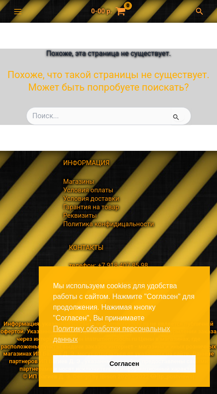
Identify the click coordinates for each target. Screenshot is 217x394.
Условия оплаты (88, 190)
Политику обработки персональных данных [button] (111, 334)
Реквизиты (80, 216)
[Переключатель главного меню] (18, 11)
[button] (202, 11)
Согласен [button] (124, 363)
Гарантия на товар (91, 207)
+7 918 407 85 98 (123, 265)
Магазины (78, 182)
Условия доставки (91, 199)
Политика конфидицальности (108, 224)
